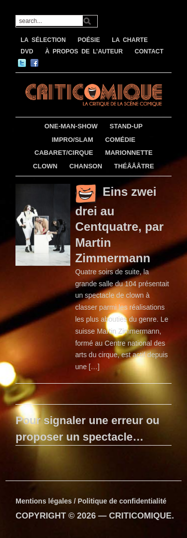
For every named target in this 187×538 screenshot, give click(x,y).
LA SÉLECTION (43, 39)
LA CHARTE (130, 39)
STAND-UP (126, 126)
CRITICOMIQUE (140, 516)
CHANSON (85, 166)
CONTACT (149, 51)
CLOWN (45, 166)
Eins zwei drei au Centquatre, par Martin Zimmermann (119, 224)
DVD (26, 51)
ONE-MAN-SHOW (71, 126)
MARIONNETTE (129, 152)
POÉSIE (89, 39)
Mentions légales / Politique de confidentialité (91, 501)
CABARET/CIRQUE (63, 152)
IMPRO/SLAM (72, 139)
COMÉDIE (120, 139)
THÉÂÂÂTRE (134, 166)
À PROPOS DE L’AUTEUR (84, 51)
